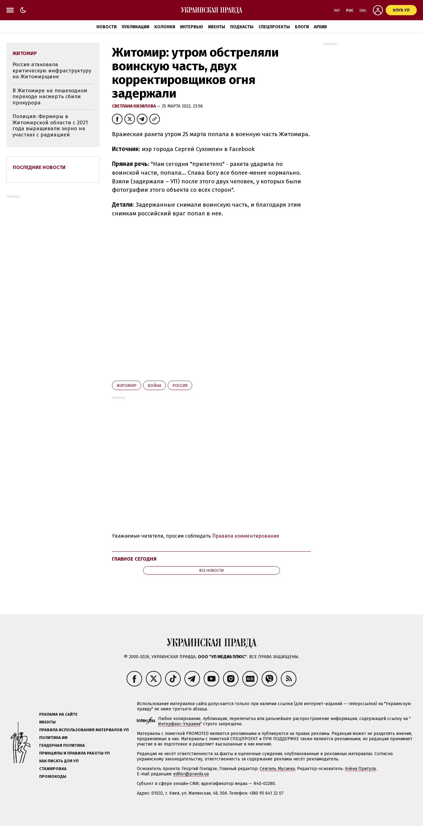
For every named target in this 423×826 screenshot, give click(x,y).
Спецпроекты (274, 27)
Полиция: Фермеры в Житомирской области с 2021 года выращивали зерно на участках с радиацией (50, 125)
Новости (106, 27)
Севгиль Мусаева (277, 768)
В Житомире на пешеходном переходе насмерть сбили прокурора (49, 96)
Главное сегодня (134, 559)
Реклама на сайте (58, 714)
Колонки (164, 27)
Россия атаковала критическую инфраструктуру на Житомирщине (51, 70)
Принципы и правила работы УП (74, 753)
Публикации (135, 27)
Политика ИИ (53, 737)
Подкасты (241, 27)
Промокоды (52, 776)
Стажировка (53, 768)
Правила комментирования (245, 536)
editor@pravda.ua (191, 774)
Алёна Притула (360, 768)
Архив (320, 27)
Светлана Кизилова (134, 106)
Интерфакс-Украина (179, 724)
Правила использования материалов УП (84, 729)
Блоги (302, 27)
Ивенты (216, 27)
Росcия (180, 385)
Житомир (127, 385)
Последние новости (39, 167)
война (154, 385)
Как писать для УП (59, 761)
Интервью (191, 27)
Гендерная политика (62, 745)
